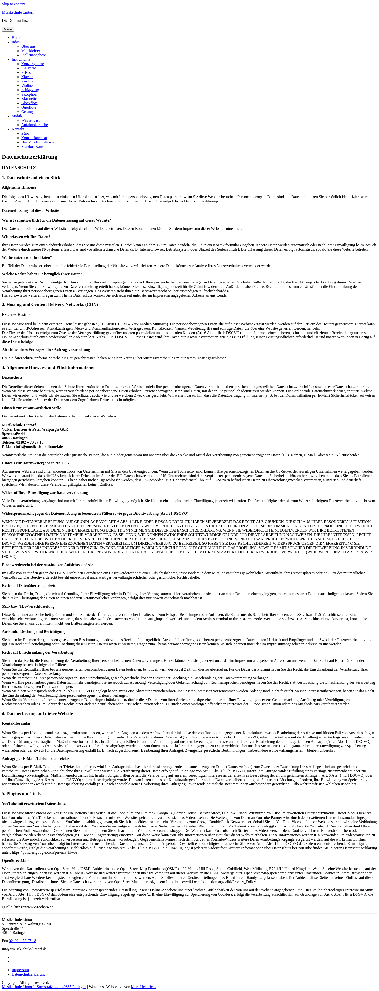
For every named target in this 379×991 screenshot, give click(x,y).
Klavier (27, 77)
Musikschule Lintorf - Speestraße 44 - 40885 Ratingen (44, 987)
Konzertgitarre (32, 64)
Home (16, 38)
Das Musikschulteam (37, 142)
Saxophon (29, 94)
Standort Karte (32, 146)
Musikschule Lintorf (18, 12)
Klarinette (29, 99)
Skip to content (13, 4)
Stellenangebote (33, 55)
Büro (25, 133)
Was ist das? (30, 120)
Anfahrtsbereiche (34, 125)
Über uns (28, 46)
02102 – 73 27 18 (22, 941)
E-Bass (26, 72)
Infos (16, 42)
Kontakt (18, 129)
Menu (8, 29)
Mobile (17, 116)
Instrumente (21, 59)
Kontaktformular (34, 138)
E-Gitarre (28, 68)
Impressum (20, 970)
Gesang (27, 112)
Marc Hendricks (143, 987)
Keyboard (28, 81)
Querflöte (28, 107)
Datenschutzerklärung (28, 974)
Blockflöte (29, 103)
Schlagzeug (30, 90)
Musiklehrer (30, 51)
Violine (27, 85)
